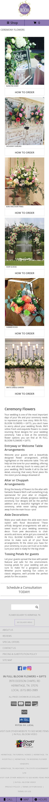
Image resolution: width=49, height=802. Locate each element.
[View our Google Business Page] (24, 669)
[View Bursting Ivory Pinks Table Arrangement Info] (24, 181)
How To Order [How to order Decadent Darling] (24, 152)
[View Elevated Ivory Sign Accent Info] (24, 61)
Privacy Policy (12, 787)
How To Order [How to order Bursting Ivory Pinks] (24, 213)
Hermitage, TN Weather (12, 768)
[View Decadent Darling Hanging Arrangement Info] (24, 121)
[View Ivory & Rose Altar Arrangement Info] (24, 242)
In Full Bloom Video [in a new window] (25, 734)
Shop (12, 22)
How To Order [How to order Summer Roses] (24, 333)
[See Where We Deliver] (24, 622)
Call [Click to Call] (8, 799)
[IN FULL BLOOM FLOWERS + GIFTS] (24, 15)
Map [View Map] (24, 799)
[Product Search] (25, 607)
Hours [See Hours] (40, 799)
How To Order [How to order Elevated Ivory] (24, 92)
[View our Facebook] (20, 669)
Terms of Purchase (32, 787)
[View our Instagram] (29, 669)
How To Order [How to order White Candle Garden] (24, 393)
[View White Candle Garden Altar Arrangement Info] (24, 362)
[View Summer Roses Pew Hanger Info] (24, 302)
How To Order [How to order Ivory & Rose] (24, 273)
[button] (24, 720)
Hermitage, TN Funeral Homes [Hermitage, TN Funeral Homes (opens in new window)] (16, 754)
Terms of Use (24, 791)
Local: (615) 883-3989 (24, 690)
